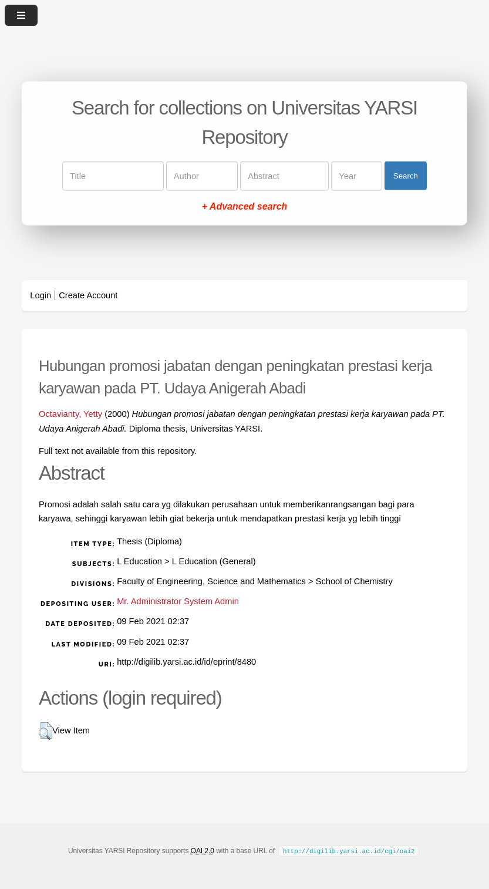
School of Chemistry (354, 581)
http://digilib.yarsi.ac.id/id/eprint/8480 (186, 661)
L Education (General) (214, 561)
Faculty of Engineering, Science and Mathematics (211, 581)
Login (40, 295)
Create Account (88, 295)
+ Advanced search (245, 206)
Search (405, 175)
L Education (139, 561)
